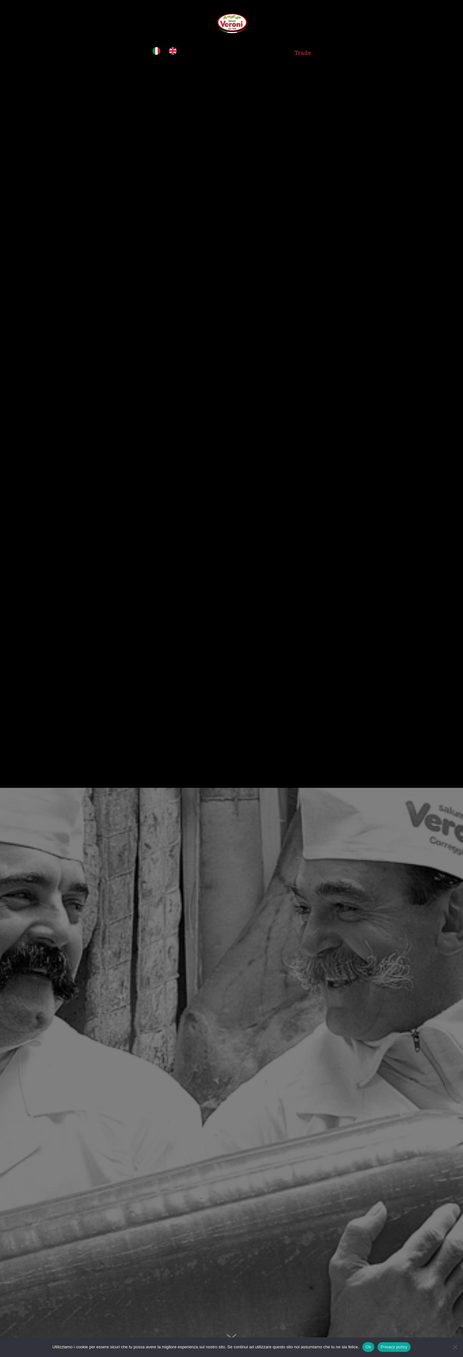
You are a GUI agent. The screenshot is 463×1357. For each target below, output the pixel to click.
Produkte (265, 53)
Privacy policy (394, 1346)
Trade (302, 53)
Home (194, 53)
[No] (455, 1347)
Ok (368, 1346)
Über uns (224, 53)
